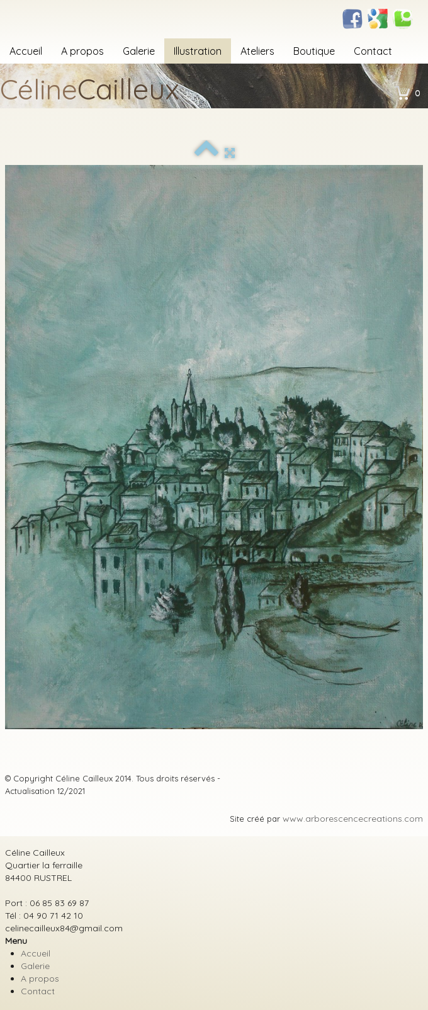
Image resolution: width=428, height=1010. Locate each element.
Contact (373, 51)
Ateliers (257, 51)
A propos (82, 51)
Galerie (139, 51)
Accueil (25, 51)
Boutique (314, 51)
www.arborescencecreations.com (353, 818)
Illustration (198, 51)
